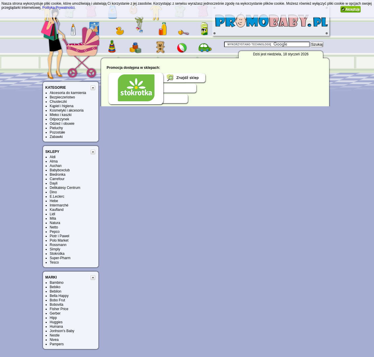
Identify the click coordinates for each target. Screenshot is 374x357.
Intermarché (59, 205)
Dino (53, 192)
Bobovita (56, 305)
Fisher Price (59, 309)
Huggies (56, 322)
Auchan (56, 166)
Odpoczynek (59, 119)
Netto (54, 227)
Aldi (53, 157)
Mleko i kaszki (61, 115)
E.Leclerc (57, 196)
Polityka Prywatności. (58, 8)
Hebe (54, 201)
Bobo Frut (57, 300)
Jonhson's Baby (62, 331)
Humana (56, 326)
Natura (55, 223)
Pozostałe (57, 132)
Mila (53, 218)
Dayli (54, 183)
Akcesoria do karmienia (68, 93)
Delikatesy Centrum (65, 188)
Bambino (56, 283)
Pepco (55, 232)
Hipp (53, 318)
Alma (54, 161)
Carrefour (57, 179)
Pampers (57, 344)
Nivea (54, 340)
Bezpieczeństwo (62, 97)
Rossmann (58, 245)
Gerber (55, 313)
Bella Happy (59, 296)
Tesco (54, 262)
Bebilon (55, 291)
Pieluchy (56, 128)
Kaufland (56, 210)
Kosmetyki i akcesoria (67, 110)
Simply (55, 249)
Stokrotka (57, 254)
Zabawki (56, 137)
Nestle (55, 335)
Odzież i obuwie (62, 124)
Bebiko (55, 287)
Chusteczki (58, 102)
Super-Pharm (60, 258)
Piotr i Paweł (59, 236)
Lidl (52, 214)
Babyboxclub (60, 170)
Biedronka (57, 174)
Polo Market (59, 240)
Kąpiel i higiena (61, 106)
